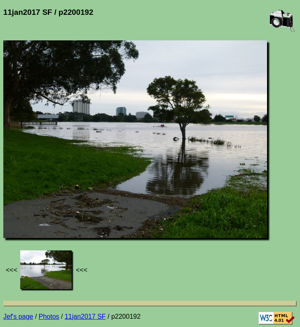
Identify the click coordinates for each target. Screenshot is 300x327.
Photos (49, 316)
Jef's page (18, 316)
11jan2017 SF (85, 316)
